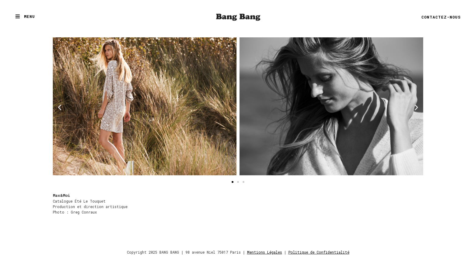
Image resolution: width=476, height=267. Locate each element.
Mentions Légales (264, 252)
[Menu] (17, 16)
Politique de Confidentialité (318, 252)
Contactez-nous (441, 17)
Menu (29, 16)
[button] (59, 107)
